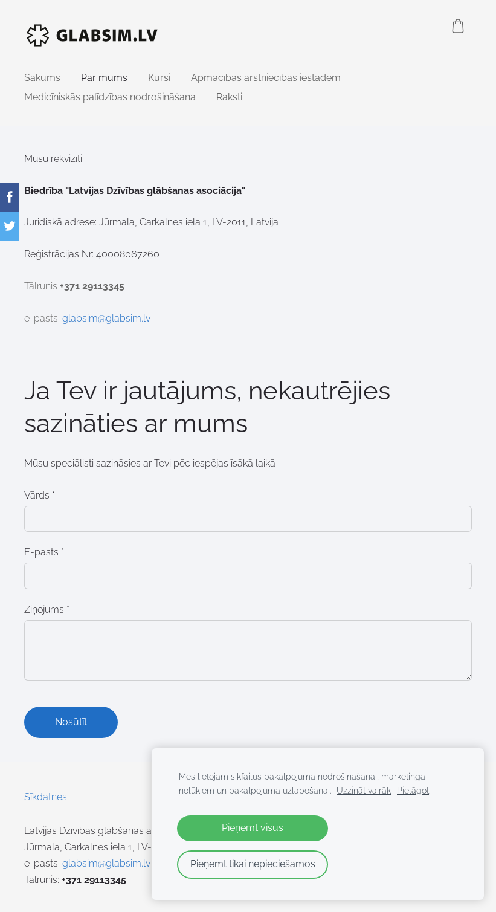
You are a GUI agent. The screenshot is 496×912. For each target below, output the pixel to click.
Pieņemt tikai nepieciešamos (252, 864)
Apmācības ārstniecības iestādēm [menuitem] (266, 77)
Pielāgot (413, 790)
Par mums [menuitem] (104, 77)
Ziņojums (46, 609)
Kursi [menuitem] (159, 77)
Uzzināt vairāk (364, 790)
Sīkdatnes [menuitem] (45, 797)
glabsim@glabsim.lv (106, 318)
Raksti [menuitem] (229, 97)
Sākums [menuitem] (42, 77)
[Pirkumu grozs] (458, 26)
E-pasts (44, 552)
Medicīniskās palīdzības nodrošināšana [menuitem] (110, 97)
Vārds (39, 495)
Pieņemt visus (252, 827)
